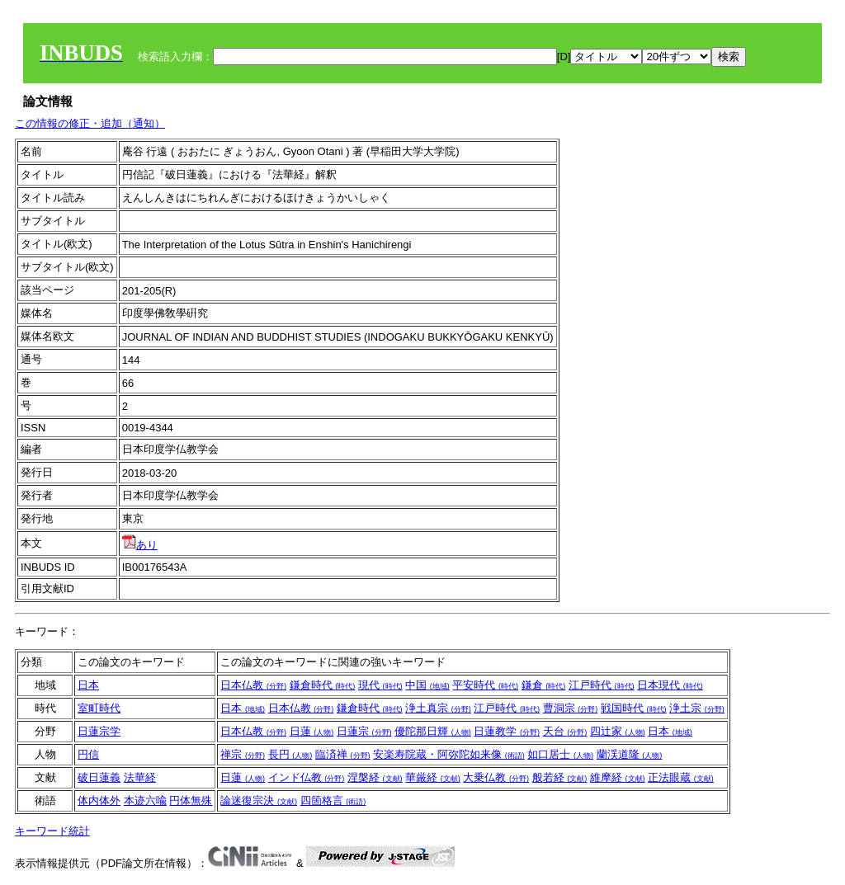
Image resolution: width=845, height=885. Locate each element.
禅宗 (242, 754)
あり (140, 545)
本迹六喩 (145, 800)
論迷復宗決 (258, 800)
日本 (88, 685)
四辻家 (617, 731)
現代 (380, 685)
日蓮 (312, 731)
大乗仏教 (496, 777)
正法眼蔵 (681, 777)
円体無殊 (190, 800)
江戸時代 (602, 685)
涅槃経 (375, 777)
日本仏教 (253, 685)
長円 (290, 754)
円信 (88, 754)
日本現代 (670, 685)
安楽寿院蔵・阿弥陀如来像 (449, 754)
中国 (427, 685)
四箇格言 (333, 800)
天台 (565, 731)
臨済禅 (343, 754)
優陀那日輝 (432, 731)
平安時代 (485, 685)
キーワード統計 (52, 831)
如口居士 (560, 754)
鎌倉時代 (323, 685)
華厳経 (432, 777)
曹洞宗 (570, 708)
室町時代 (99, 708)
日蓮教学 (507, 731)
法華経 (140, 777)
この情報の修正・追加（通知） (90, 123)
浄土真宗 (438, 708)
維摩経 (617, 777)
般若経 (560, 777)
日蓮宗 (364, 731)
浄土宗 (697, 708)
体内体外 (99, 800)
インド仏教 (306, 777)
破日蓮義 (99, 777)
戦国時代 (634, 708)
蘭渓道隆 (630, 754)
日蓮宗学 (99, 731)
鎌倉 (544, 685)
